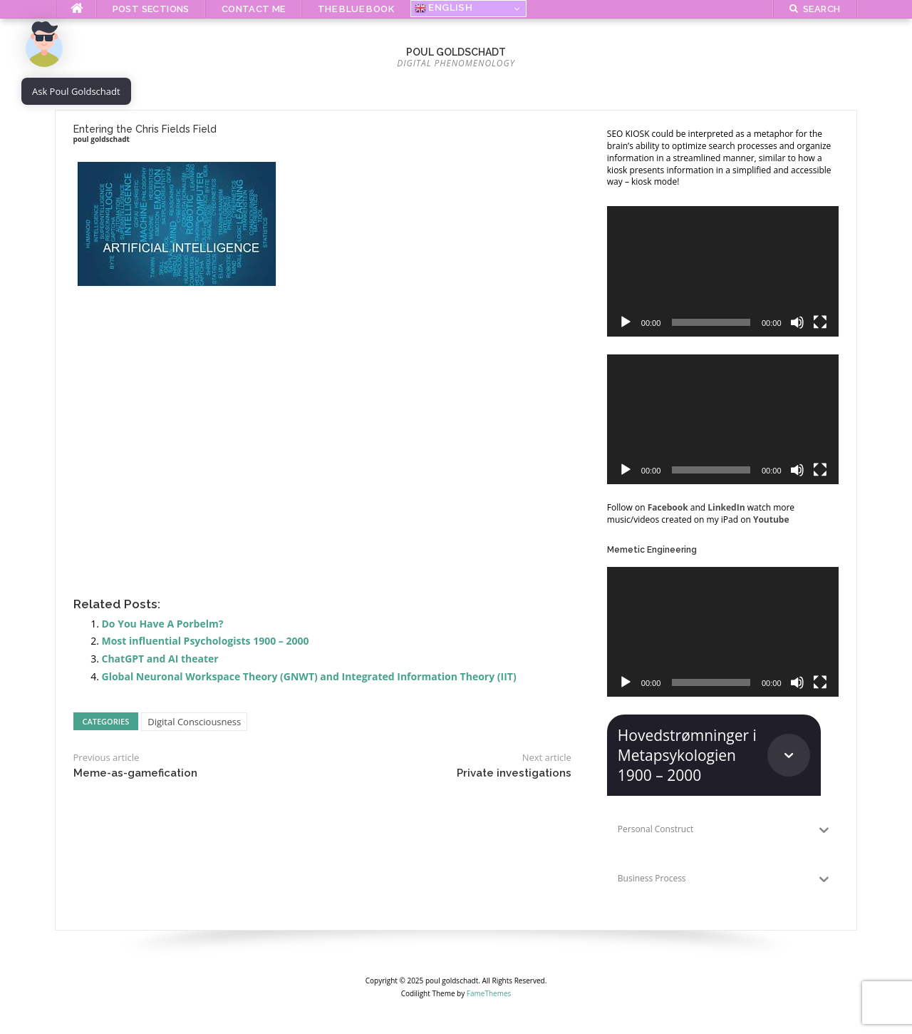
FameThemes (489, 993)
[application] (723, 271)
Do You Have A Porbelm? (163, 623)
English (443, 7)
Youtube (771, 519)
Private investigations (514, 773)
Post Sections (151, 9)
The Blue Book (356, 9)
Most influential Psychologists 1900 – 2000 (205, 640)
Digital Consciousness (194, 721)
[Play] (625, 322)
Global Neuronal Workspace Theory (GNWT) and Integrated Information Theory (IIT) (309, 676)
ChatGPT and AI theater (160, 658)
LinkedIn (726, 507)
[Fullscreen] (820, 322)
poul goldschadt (456, 52)
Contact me (254, 9)
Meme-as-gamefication (135, 773)
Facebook (668, 507)
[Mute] (797, 322)
